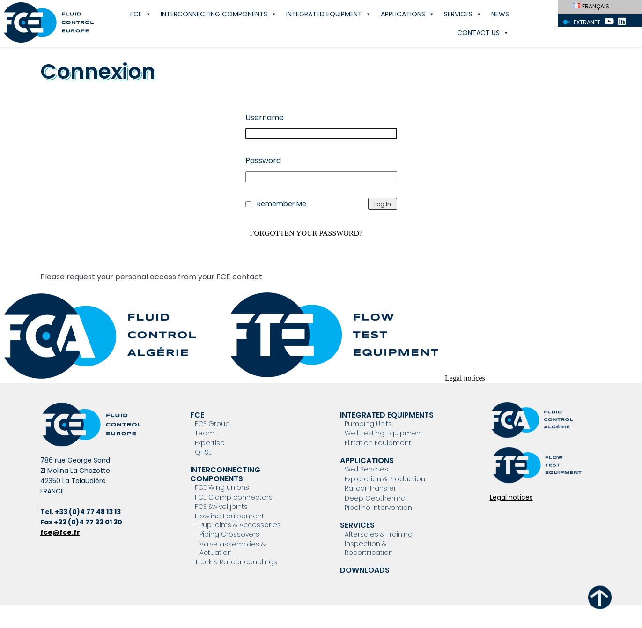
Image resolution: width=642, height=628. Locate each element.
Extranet (587, 22)
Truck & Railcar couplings (236, 562)
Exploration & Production (385, 479)
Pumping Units (368, 423)
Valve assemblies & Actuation (232, 548)
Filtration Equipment (378, 443)
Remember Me (281, 204)
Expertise (210, 443)
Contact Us (483, 32)
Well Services (366, 469)
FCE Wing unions (222, 487)
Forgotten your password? (306, 233)
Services (463, 14)
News (500, 14)
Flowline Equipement (229, 516)
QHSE (203, 452)
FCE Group (212, 423)
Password (263, 160)
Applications (408, 14)
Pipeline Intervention (378, 507)
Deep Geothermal (376, 498)
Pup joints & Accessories (240, 525)
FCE (140, 14)
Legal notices (465, 378)
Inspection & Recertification (369, 548)
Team (204, 433)
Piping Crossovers (229, 534)
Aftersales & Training (379, 534)
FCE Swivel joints (221, 506)
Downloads (365, 570)
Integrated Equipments (387, 415)
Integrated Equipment (328, 14)
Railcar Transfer (370, 488)
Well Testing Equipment (384, 433)
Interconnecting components (219, 14)
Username (264, 117)
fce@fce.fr (60, 532)
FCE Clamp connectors (234, 497)
